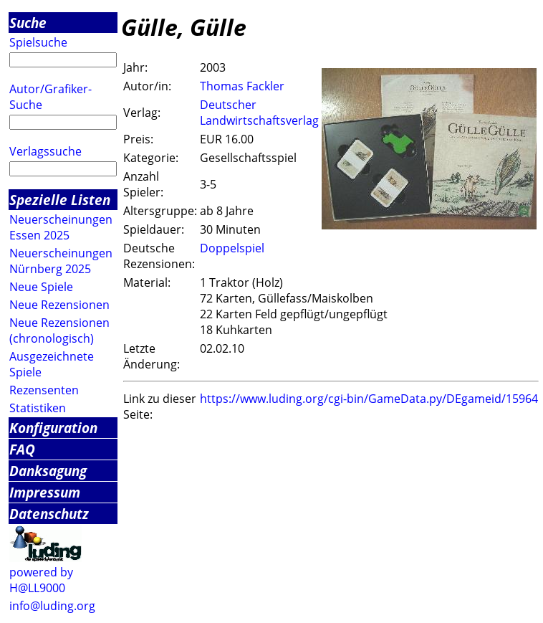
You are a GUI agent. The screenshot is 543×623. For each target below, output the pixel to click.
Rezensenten (44, 390)
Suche (28, 22)
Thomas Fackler (242, 86)
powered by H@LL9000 (41, 580)
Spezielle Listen (59, 199)
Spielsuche (38, 42)
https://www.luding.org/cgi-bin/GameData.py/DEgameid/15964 (369, 398)
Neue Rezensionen (59, 305)
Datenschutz (49, 513)
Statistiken (37, 408)
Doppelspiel (232, 248)
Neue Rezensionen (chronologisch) (59, 330)
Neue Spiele (41, 287)
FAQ (22, 449)
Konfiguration (53, 427)
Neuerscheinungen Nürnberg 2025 (60, 261)
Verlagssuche (45, 151)
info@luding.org (52, 606)
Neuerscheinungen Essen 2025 (60, 227)
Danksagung (48, 470)
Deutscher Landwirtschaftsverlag (259, 112)
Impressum (44, 492)
